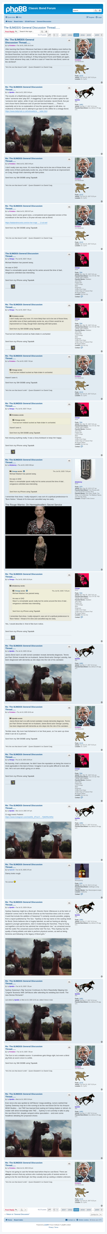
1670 (80, 883)
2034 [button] (83, 35)
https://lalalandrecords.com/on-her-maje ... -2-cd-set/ (26, 223)
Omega (77, 268)
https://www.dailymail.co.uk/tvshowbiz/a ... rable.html (26, 111)
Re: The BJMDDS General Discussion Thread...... (19, 41)
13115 (81, 76)
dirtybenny (78, 482)
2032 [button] (70, 35)
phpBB (46, 1225)
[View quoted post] (24, 471)
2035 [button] (89, 35)
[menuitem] (18, 17)
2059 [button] (97, 35)
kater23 (77, 879)
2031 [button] (64, 35)
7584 (80, 272)
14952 (81, 104)
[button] (49, 35)
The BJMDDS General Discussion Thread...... (32, 27)
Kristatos (78, 60)
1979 (80, 487)
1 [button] (57, 35)
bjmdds (77, 100)
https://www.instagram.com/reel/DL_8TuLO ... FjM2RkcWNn (29, 817)
